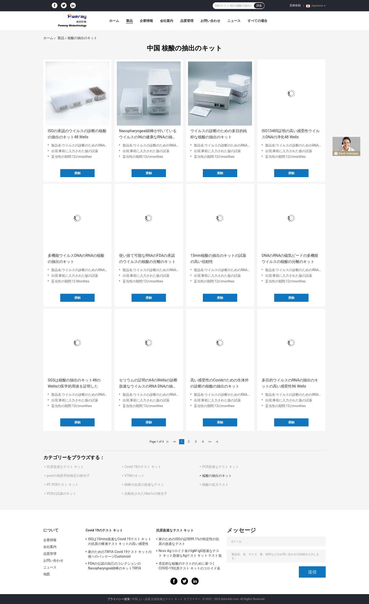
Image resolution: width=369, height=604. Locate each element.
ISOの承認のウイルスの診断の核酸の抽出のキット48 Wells (77, 134)
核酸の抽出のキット (217, 475)
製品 (129, 21)
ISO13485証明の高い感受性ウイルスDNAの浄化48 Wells (291, 134)
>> (209, 441)
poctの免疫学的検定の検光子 (68, 475)
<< (174, 441)
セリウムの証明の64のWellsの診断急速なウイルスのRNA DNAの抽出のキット (148, 383)
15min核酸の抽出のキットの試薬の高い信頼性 (218, 258)
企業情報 (146, 21)
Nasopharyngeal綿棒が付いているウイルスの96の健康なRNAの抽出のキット (147, 134)
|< (167, 441)
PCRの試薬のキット (61, 493)
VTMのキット (134, 475)
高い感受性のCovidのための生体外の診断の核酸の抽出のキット (219, 383)
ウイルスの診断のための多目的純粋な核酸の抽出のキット (218, 134)
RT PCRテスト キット (62, 484)
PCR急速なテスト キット (220, 467)
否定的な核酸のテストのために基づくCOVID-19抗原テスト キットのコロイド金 (189, 566)
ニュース (234, 21)
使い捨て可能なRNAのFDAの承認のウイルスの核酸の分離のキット (147, 258)
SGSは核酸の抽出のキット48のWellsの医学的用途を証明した (74, 383)
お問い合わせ (210, 21)
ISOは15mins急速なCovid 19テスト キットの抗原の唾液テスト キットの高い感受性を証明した (119, 542)
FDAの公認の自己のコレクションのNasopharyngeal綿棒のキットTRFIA (114, 566)
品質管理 (186, 21)
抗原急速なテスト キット (65, 467)
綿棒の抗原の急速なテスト (144, 484)
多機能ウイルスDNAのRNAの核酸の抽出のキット (76, 258)
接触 (77, 173)
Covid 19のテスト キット (142, 467)
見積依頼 (295, 5)
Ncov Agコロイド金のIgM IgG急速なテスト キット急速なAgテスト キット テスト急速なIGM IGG (190, 554)
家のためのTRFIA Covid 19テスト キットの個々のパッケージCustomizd (120, 554)
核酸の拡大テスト (215, 484)
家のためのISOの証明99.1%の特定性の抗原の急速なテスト (189, 541)
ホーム (114, 21)
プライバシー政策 (118, 599)
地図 (46, 574)
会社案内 (166, 21)
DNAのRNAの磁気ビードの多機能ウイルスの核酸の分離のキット (290, 258)
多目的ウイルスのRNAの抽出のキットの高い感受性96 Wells (290, 383)
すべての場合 (257, 21)
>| (217, 441)
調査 (259, 5)
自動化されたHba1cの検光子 (145, 493)
